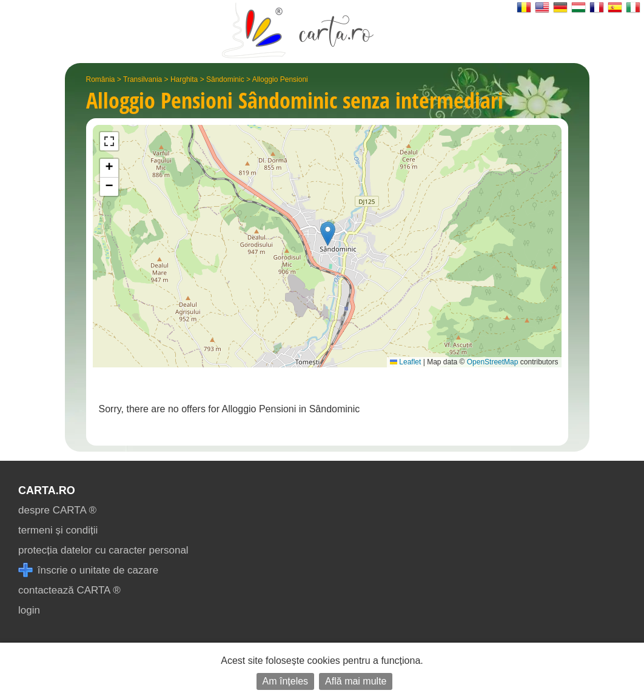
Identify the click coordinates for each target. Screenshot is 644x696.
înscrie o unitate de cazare (88, 570)
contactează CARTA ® (69, 590)
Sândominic (225, 79)
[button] (327, 233)
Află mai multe (355, 681)
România (100, 79)
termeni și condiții (58, 530)
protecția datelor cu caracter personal (103, 550)
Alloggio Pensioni (280, 79)
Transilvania (142, 79)
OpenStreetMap (492, 362)
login (29, 610)
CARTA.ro (46, 490)
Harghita (184, 79)
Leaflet (405, 362)
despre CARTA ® (57, 510)
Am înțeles (286, 681)
